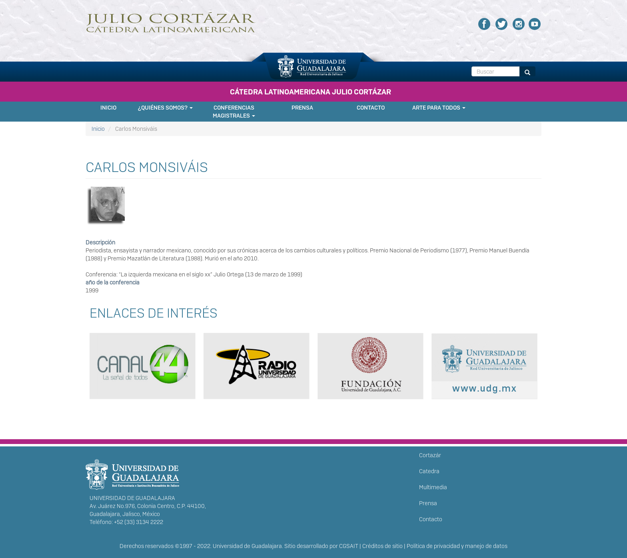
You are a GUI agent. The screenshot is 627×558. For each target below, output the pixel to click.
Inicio (108, 107)
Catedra (429, 471)
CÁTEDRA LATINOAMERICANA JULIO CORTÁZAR (310, 91)
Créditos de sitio (382, 546)
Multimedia (433, 487)
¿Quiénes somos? (165, 107)
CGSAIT (348, 546)
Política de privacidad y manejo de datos (457, 546)
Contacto (371, 107)
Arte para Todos (438, 107)
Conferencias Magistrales (234, 111)
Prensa (302, 107)
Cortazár (430, 455)
